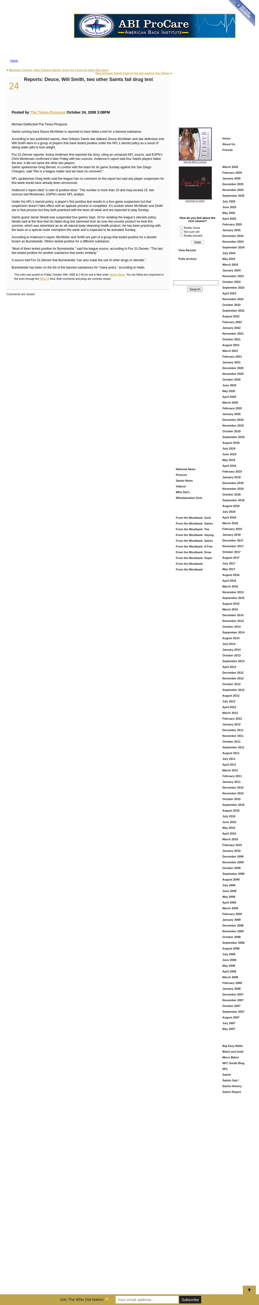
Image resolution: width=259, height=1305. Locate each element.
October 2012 (231, 684)
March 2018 (230, 523)
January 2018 (231, 534)
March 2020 (230, 402)
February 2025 (232, 224)
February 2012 (232, 718)
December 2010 (233, 787)
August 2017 (230, 557)
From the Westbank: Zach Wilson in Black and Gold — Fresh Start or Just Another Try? (193, 518)
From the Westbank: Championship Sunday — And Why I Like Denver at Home (191, 570)
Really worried (193, 235)
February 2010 (232, 845)
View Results (187, 250)
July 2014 (228, 643)
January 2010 (231, 850)
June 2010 (229, 822)
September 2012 (233, 689)
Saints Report (231, 1091)
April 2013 (229, 666)
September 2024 (233, 247)
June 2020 (229, 385)
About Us (228, 144)
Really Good (192, 227)
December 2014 (233, 615)
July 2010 (228, 816)
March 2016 (230, 586)
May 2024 (228, 258)
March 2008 (230, 977)
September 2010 (233, 804)
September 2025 (233, 195)
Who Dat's (183, 492)
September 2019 (233, 437)
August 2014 (230, 638)
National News (185, 469)
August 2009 (230, 879)
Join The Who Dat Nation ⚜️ (84, 1299)
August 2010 (230, 810)
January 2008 (231, 988)
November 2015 (233, 592)
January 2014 (231, 649)
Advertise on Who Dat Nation (154, 40)
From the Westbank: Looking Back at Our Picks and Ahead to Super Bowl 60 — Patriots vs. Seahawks (193, 564)
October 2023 (231, 281)
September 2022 (233, 310)
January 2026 (231, 178)
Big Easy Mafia (232, 1045)
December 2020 (233, 368)
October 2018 (231, 494)
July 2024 (228, 253)
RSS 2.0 (44, 278)
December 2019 (233, 419)
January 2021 (231, 362)
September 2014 (233, 632)
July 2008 (228, 954)
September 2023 (233, 287)
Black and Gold (232, 1051)
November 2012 (233, 678)
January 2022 (231, 327)
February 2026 (232, 172)
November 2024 (233, 241)
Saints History (232, 1086)
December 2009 (233, 856)
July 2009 (228, 885)
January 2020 (231, 414)
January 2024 (231, 270)
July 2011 (228, 758)
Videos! (181, 486)
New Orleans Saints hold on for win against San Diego (132, 73)
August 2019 (230, 442)
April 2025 (229, 218)
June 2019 (229, 454)
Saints (226, 1074)
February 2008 (232, 982)
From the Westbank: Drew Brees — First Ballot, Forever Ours (194, 553)
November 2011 (233, 735)
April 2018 (229, 517)
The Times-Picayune (47, 112)
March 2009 (230, 908)
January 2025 (231, 230)
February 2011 (232, 776)
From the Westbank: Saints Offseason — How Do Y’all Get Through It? (193, 541)
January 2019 (231, 477)
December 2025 (233, 184)
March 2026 (230, 166)
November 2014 (233, 620)
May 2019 (228, 460)
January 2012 (231, 724)
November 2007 (233, 1000)
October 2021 (231, 339)
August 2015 (230, 603)
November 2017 (233, 546)
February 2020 (232, 408)
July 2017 (228, 563)
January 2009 (231, 919)
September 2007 (233, 1011)
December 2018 (233, 483)
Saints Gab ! (230, 1080)
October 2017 (231, 552)
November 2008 (233, 931)
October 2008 (231, 937)
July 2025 (228, 201)
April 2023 (229, 293)
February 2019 (232, 471)
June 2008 (229, 960)
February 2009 (232, 914)
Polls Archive (187, 258)
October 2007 (231, 1005)
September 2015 (233, 597)
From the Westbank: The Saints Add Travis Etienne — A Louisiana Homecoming (193, 530)
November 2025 (233, 189)
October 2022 (231, 304)
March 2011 (230, 770)
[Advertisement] (213, 91)
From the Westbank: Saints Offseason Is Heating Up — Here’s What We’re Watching (193, 524)
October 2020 (231, 379)
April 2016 (229, 580)
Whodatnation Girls (189, 497)
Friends (227, 150)
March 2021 (230, 350)
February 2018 (232, 529)
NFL (225, 1068)
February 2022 (232, 322)
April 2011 (229, 764)
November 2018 (233, 488)
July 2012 (228, 701)
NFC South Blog (233, 1063)
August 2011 (230, 753)
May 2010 (228, 827)
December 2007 (233, 994)
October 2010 (231, 799)
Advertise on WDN (195, 201)
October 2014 (231, 626)
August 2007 (230, 1017)
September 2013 (233, 661)
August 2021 (230, 345)
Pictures (181, 474)
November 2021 (233, 333)
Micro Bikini (230, 1057)
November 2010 (233, 793)
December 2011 (233, 730)
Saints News (117, 274)
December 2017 (233, 540)
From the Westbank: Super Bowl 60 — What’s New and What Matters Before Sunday (194, 558)
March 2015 (230, 609)
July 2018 (228, 511)
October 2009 (231, 868)
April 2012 (229, 707)
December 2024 (233, 235)
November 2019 (233, 425)
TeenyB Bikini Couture (195, 161)
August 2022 (230, 316)
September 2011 (233, 747)
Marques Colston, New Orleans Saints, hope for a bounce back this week (58, 70)
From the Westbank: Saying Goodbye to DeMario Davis (194, 535)
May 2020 (228, 391)
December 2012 (233, 672)
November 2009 (233, 862)
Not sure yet (191, 231)
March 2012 (230, 712)
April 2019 (229, 465)
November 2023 (233, 276)
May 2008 (228, 965)
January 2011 (231, 781)
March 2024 (230, 264)
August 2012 (230, 695)
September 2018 (233, 500)
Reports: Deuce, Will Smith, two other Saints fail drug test (88, 79)
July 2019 (228, 448)
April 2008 (229, 971)
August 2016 (230, 574)
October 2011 (231, 741)
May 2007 (228, 1028)
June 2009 (229, 891)
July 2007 (228, 1023)
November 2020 (233, 373)
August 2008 (230, 948)
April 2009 (229, 902)
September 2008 (233, 942)
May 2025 (228, 212)
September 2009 (233, 873)
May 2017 (228, 569)
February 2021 (232, 356)
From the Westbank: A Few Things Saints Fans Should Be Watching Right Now (193, 547)
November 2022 (233, 299)
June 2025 (229, 207)
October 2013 (231, 655)
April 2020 (229, 396)
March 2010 (230, 839)
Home (14, 60)
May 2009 (228, 896)
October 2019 (231, 431)
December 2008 (233, 925)
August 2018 (230, 506)
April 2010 (229, 833)
